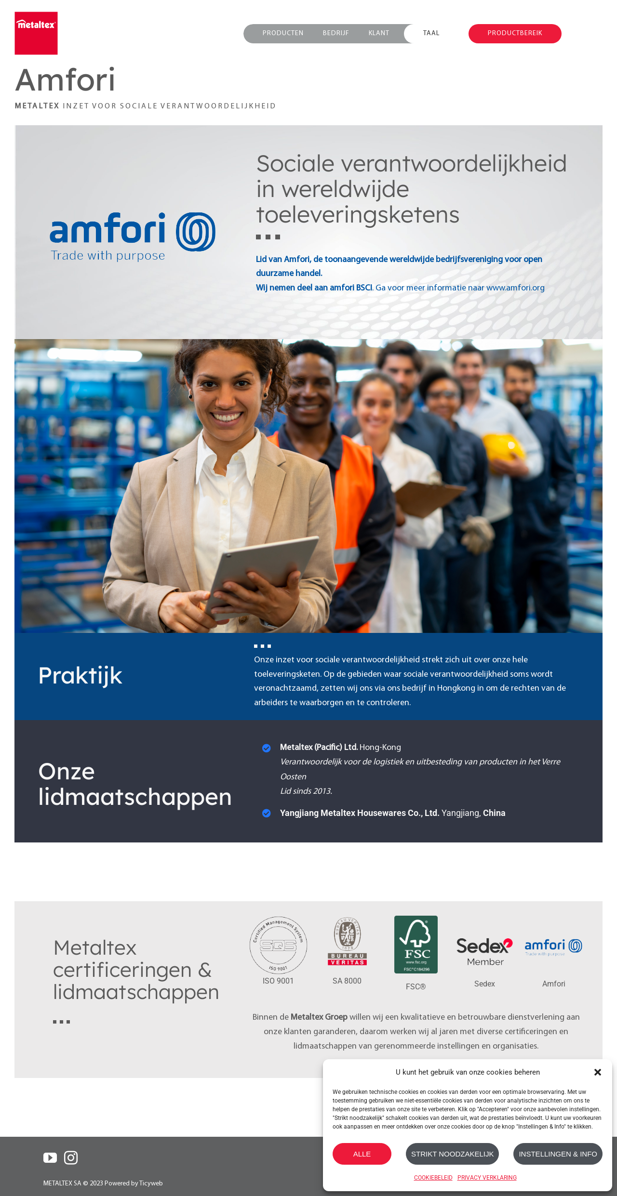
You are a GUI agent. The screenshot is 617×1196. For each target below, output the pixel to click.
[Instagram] (71, 1158)
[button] (598, 1072)
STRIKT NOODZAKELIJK (452, 1154)
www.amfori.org (515, 288)
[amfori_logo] (553, 923)
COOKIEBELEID (433, 1177)
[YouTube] (50, 1158)
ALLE (362, 1154)
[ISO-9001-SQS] (278, 920)
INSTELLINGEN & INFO (558, 1154)
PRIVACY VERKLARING (487, 1177)
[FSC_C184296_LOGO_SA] (416, 920)
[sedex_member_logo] (484, 923)
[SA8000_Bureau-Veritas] (347, 920)
